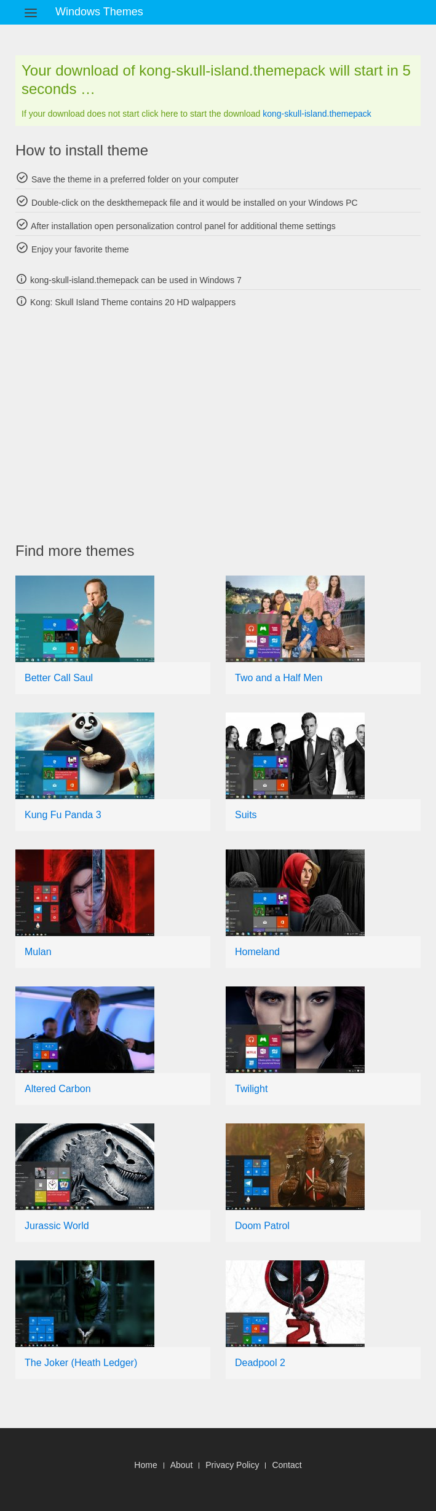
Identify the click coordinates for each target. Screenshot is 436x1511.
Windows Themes (99, 12)
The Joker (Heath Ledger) (81, 1362)
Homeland (257, 952)
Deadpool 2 (260, 1362)
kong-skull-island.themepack (317, 114)
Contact (286, 1465)
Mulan (38, 952)
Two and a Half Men (278, 678)
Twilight (251, 1088)
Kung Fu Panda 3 (63, 815)
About (181, 1465)
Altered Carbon (58, 1088)
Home (145, 1465)
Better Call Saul (59, 678)
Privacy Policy (232, 1465)
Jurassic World (57, 1225)
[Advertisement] (225, 425)
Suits (246, 815)
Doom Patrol (262, 1225)
